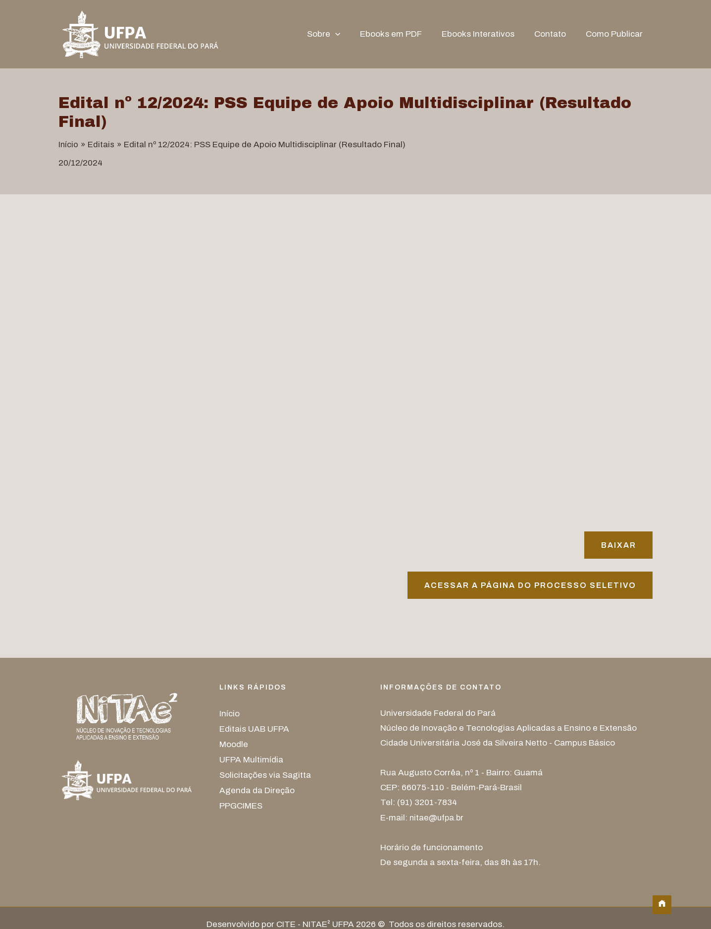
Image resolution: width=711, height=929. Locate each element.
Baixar (617, 545)
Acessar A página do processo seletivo (527, 586)
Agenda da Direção (257, 789)
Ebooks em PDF (401, 34)
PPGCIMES (240, 804)
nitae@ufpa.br (437, 818)
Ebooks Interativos (485, 34)
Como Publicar (615, 34)
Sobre (337, 34)
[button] (349, 34)
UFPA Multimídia (251, 759)
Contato (554, 34)
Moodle (233, 744)
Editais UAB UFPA (254, 729)
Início (229, 714)
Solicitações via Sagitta (265, 774)
